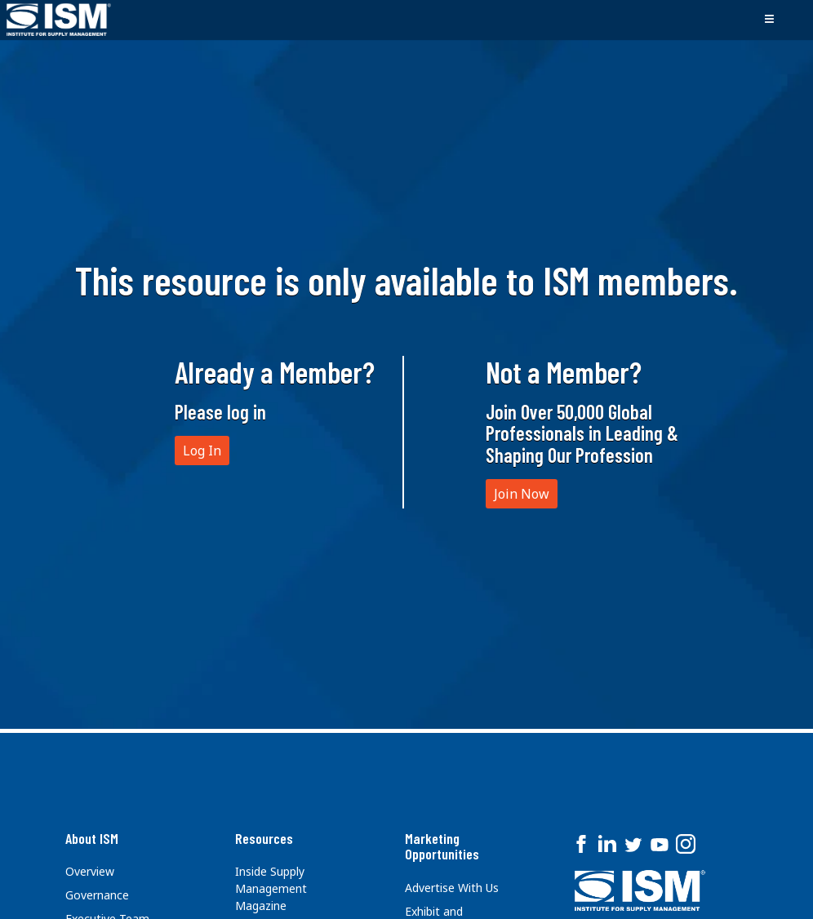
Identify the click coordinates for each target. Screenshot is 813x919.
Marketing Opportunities (442, 846)
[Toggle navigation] (769, 19)
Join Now (521, 494)
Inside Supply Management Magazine (271, 888)
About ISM (91, 838)
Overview (89, 871)
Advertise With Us (452, 887)
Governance (97, 895)
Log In (202, 451)
